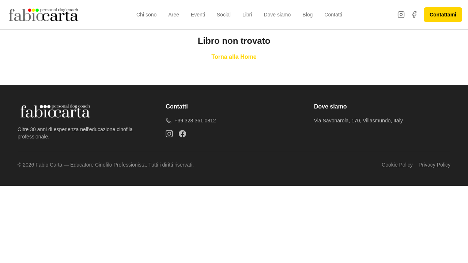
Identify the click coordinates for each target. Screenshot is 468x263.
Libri (247, 15)
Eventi (198, 15)
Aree (173, 15)
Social (224, 15)
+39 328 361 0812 (191, 120)
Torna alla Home (233, 57)
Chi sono (146, 15)
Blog (307, 15)
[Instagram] (401, 14)
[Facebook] (414, 14)
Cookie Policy (397, 165)
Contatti (333, 15)
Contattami (443, 15)
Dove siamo (277, 15)
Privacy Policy (434, 165)
